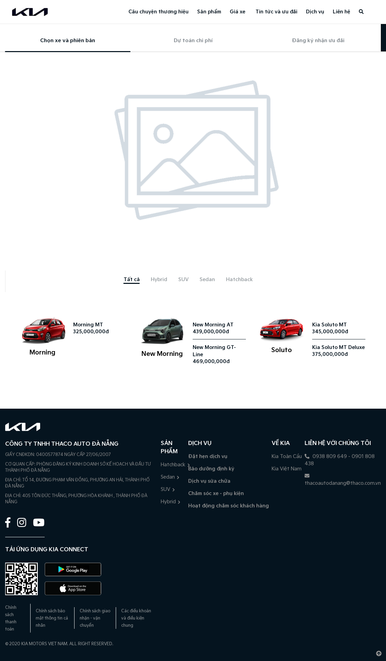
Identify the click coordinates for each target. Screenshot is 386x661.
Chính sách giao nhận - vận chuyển (95, 618)
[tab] (131, 280)
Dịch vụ (315, 12)
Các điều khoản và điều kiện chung (136, 618)
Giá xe (237, 12)
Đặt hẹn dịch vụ (207, 456)
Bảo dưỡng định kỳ (211, 469)
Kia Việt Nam (287, 469)
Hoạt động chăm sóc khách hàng (228, 506)
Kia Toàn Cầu (287, 456)
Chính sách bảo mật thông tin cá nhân (52, 618)
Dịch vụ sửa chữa (209, 481)
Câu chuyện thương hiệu (158, 12)
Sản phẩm (209, 12)
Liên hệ (341, 12)
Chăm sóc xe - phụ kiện (216, 493)
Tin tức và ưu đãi (276, 12)
